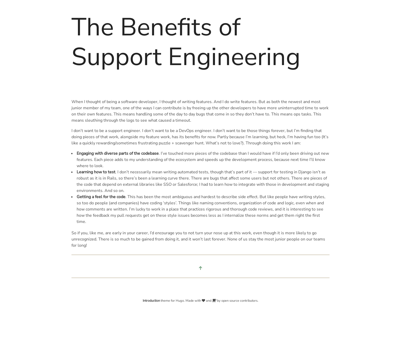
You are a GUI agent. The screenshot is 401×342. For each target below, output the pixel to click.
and (209, 300)
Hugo (180, 300)
